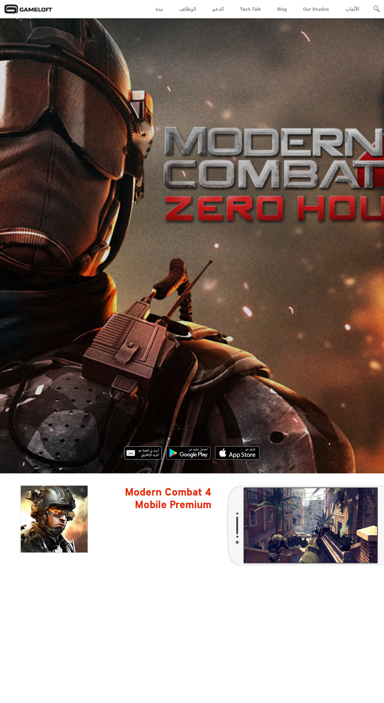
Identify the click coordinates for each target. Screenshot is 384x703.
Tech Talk (250, 9)
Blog (282, 9)
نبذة (159, 9)
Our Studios (316, 9)
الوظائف (187, 9)
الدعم (218, 9)
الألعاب (352, 9)
